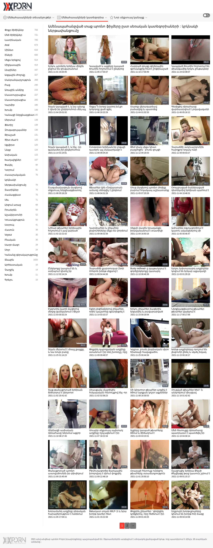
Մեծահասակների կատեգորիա (82, 17)
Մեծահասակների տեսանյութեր (28, 17)
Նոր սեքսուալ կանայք (128, 17)
